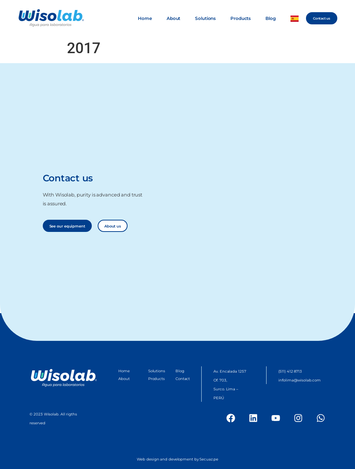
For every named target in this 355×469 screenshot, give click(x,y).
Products (240, 18)
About (173, 18)
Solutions (205, 18)
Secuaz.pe (208, 459)
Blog (270, 18)
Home (145, 18)
